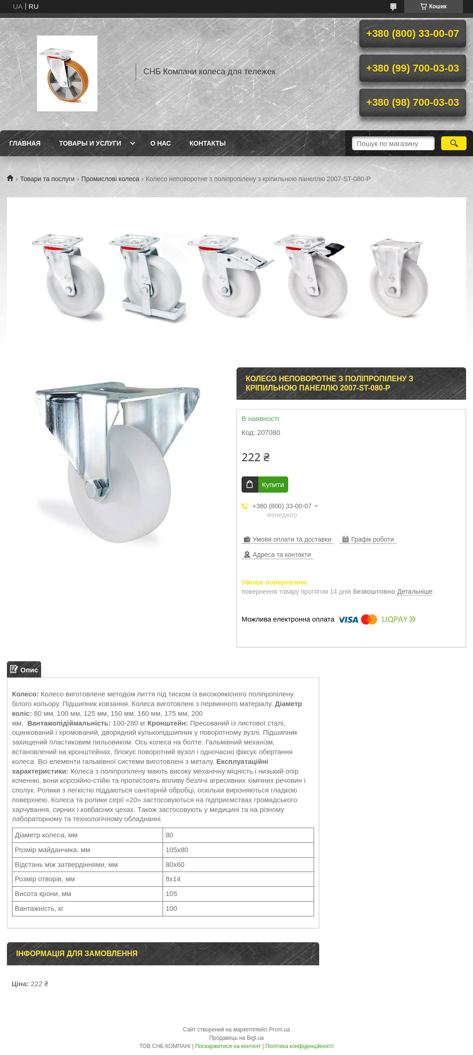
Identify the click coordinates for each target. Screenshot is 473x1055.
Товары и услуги (90, 143)
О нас (160, 143)
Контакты (207, 143)
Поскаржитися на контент (228, 1046)
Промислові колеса (110, 179)
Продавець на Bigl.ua (236, 1038)
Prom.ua (279, 1029)
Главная (25, 143)
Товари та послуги (47, 179)
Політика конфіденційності (300, 1046)
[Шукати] (454, 143)
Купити (273, 484)
